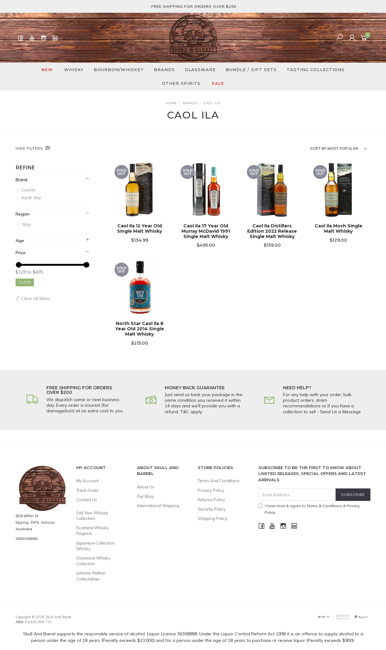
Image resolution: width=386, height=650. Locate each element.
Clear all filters (33, 298)
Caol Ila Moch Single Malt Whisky (338, 228)
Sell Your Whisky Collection (92, 515)
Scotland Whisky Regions (92, 530)
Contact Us (86, 499)
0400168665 (26, 538)
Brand (21, 179)
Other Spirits (181, 83)
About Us (145, 486)
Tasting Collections (316, 69)
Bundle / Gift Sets (251, 69)
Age (20, 240)
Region (23, 214)
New (47, 69)
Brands (164, 69)
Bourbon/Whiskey (119, 69)
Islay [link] (26, 224)
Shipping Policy (212, 518)
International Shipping (158, 505)
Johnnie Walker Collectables (91, 575)
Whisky (74, 69)
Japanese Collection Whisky (95, 546)
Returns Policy (211, 499)
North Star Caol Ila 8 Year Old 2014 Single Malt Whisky (139, 334)
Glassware (200, 69)
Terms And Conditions (219, 480)
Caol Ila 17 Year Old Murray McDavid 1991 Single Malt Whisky (205, 231)
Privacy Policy (211, 490)
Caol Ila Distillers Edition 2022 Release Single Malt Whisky (272, 231)
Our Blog (145, 496)
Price (21, 252)
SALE (218, 83)
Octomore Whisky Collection (93, 560)
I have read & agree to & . (309, 509)
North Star (31, 198)
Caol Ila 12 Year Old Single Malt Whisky (139, 228)
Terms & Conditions (324, 505)
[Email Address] (297, 494)
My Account (87, 480)
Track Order (87, 490)
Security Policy (212, 509)
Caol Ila (28, 189)
